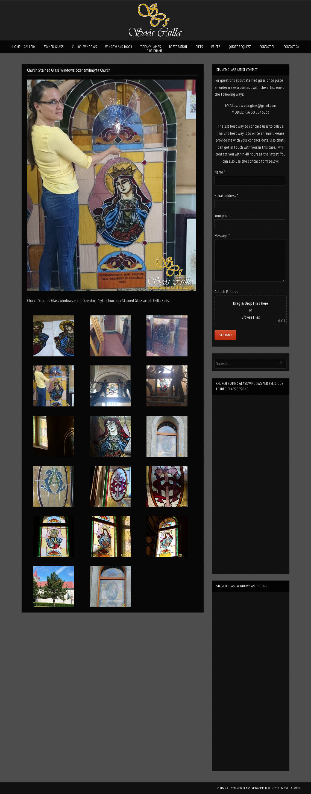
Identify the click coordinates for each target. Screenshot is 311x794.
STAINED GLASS (53, 47)
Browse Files (251, 317)
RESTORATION (178, 47)
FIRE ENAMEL (155, 51)
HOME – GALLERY (23, 47)
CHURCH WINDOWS (84, 47)
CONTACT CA (291, 47)
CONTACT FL (267, 47)
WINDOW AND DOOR (118, 47)
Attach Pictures (226, 291)
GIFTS (199, 47)
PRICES (215, 47)
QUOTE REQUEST (240, 47)
